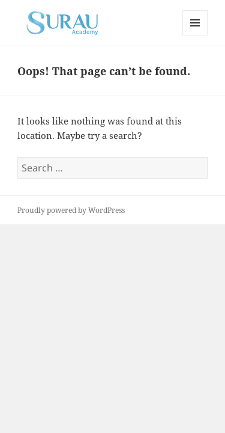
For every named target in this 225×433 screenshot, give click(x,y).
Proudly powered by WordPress (71, 210)
